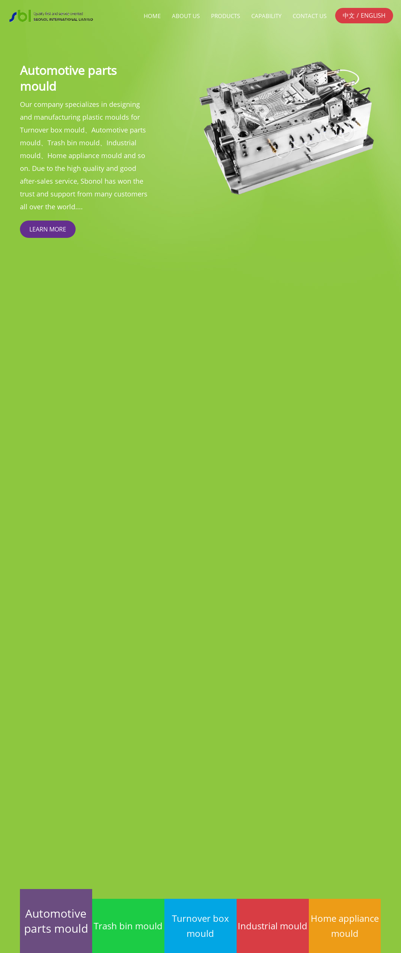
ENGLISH (373, 15)
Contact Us (310, 16)
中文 (349, 15)
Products (225, 16)
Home (152, 16)
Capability (266, 16)
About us (186, 16)
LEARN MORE (47, 229)
